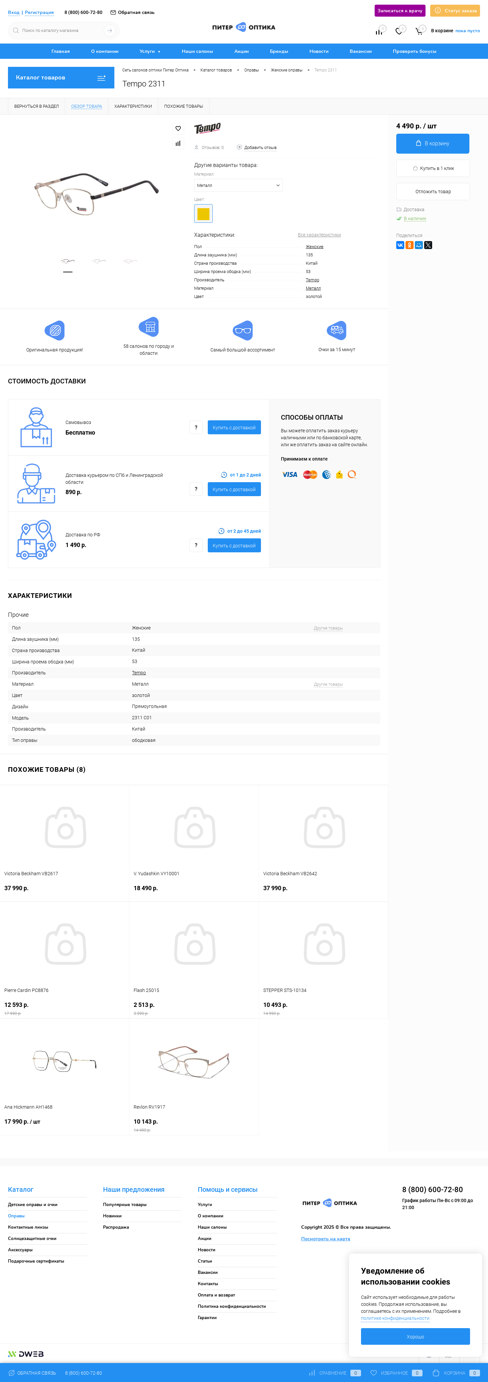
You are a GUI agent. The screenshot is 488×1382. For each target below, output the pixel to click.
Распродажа (116, 1227)
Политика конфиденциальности (232, 1307)
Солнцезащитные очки (32, 1239)
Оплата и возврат (216, 1295)
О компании (104, 51)
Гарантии (207, 1318)
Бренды (279, 51)
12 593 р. (64, 1008)
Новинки (112, 1216)
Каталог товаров (61, 77)
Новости (318, 51)
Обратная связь (132, 12)
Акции (241, 51)
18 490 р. (194, 892)
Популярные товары (125, 1205)
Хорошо (415, 1336)
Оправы (16, 1216)
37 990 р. (64, 892)
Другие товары (328, 627)
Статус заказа (455, 10)
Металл (313, 288)
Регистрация (39, 12)
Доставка (410, 209)
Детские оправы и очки (33, 1205)
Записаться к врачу (400, 11)
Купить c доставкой (234, 427)
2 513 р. (194, 1008)
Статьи (205, 1261)
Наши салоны (197, 51)
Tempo (312, 279)
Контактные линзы (28, 1227)
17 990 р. (64, 1125)
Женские (314, 246)
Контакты (208, 1284)
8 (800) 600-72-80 (83, 12)
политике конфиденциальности (395, 1318)
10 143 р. (194, 1125)
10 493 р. (323, 1008)
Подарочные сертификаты (36, 1261)
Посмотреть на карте (325, 1239)
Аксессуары (20, 1250)
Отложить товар (433, 191)
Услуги (148, 51)
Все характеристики (319, 234)
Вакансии (361, 51)
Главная (61, 51)
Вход (14, 12)
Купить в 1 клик (433, 168)
